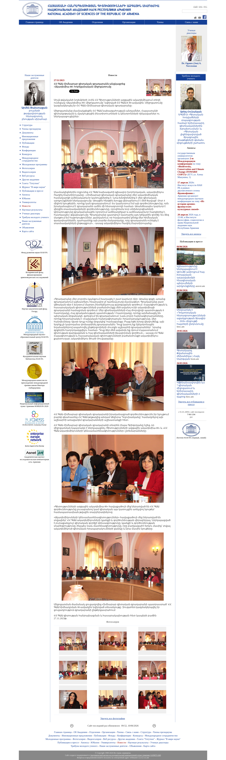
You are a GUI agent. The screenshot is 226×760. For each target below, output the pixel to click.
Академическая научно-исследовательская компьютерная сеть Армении (34, 458)
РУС (205, 7)
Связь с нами (191, 22)
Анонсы (26, 194)
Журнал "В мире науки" (34, 187)
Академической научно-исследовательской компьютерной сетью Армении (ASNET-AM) (125, 755)
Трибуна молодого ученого (35, 217)
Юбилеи (26, 198)
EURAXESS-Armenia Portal (34, 424)
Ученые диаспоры (31, 213)
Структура (27, 125)
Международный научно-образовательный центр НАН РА (34, 334)
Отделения (97, 22)
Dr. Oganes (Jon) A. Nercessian (191, 64)
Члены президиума (31, 129)
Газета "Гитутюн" (31, 183)
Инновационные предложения (30, 137)
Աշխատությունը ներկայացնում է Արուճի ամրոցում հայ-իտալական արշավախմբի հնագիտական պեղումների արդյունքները (191, 275)
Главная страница (34, 22)
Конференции (29, 150)
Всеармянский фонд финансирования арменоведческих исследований (34, 274)
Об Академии (66, 22)
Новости (26, 206)
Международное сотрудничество (30, 159)
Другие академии (30, 179)
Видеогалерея (29, 172)
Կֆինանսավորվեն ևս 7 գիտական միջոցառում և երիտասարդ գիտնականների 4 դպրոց (191, 388)
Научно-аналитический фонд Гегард (34, 309)
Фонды (25, 146)
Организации (128, 22)
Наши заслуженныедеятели (34, 76)
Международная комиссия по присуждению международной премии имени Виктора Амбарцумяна (34, 383)
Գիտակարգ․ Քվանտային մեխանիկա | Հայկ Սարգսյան (191, 353)
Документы (27, 132)
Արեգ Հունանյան (191, 111)
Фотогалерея (28, 168)
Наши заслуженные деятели (113, 746)
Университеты (29, 202)
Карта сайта (28, 231)
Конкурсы (27, 154)
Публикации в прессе (32, 191)
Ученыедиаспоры (191, 31)
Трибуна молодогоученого (191, 77)
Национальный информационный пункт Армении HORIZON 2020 (34, 404)
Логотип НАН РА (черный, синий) (191, 437)
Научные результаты (32, 209)
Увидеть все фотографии (112, 718)
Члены (160, 22)
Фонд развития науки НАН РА (34, 251)
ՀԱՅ (195, 7)
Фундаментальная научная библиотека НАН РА (34, 356)
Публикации (28, 143)
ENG (201, 7)
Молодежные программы (34, 164)
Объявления (28, 227)
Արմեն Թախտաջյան (34, 108)
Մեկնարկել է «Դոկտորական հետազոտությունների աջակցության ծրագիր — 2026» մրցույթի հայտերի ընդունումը (191, 315)
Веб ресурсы (28, 176)
